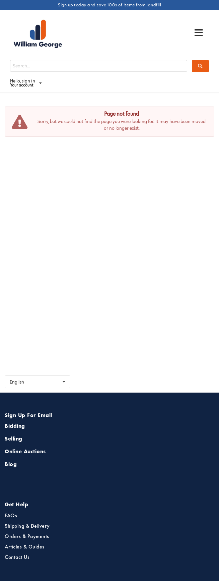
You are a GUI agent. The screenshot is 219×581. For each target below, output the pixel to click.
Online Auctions (25, 452)
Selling (13, 439)
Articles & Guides (25, 547)
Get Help (16, 505)
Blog (11, 464)
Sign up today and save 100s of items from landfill (109, 4)
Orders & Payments (27, 536)
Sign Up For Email (28, 415)
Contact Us (17, 557)
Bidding (15, 426)
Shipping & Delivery (27, 526)
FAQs (11, 516)
